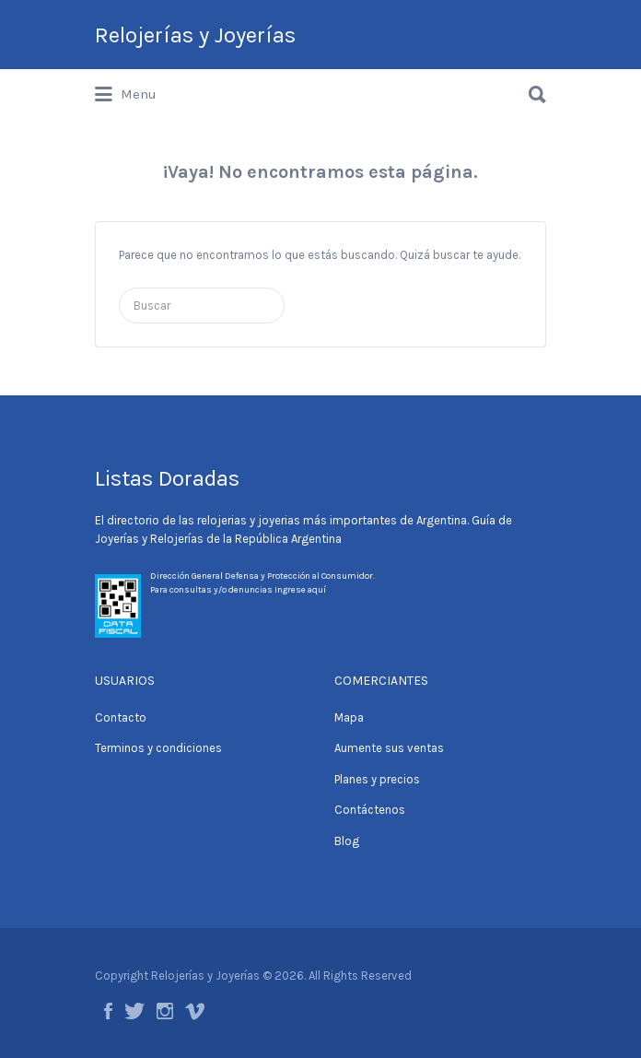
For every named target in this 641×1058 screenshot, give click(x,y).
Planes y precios (377, 779)
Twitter (134, 1011)
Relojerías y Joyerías (195, 35)
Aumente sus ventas (389, 748)
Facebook (108, 1011)
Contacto (120, 717)
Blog (346, 841)
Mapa (349, 717)
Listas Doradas (167, 478)
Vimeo (194, 1011)
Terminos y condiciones (158, 748)
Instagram (165, 1011)
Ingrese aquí (300, 589)
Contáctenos (369, 810)
